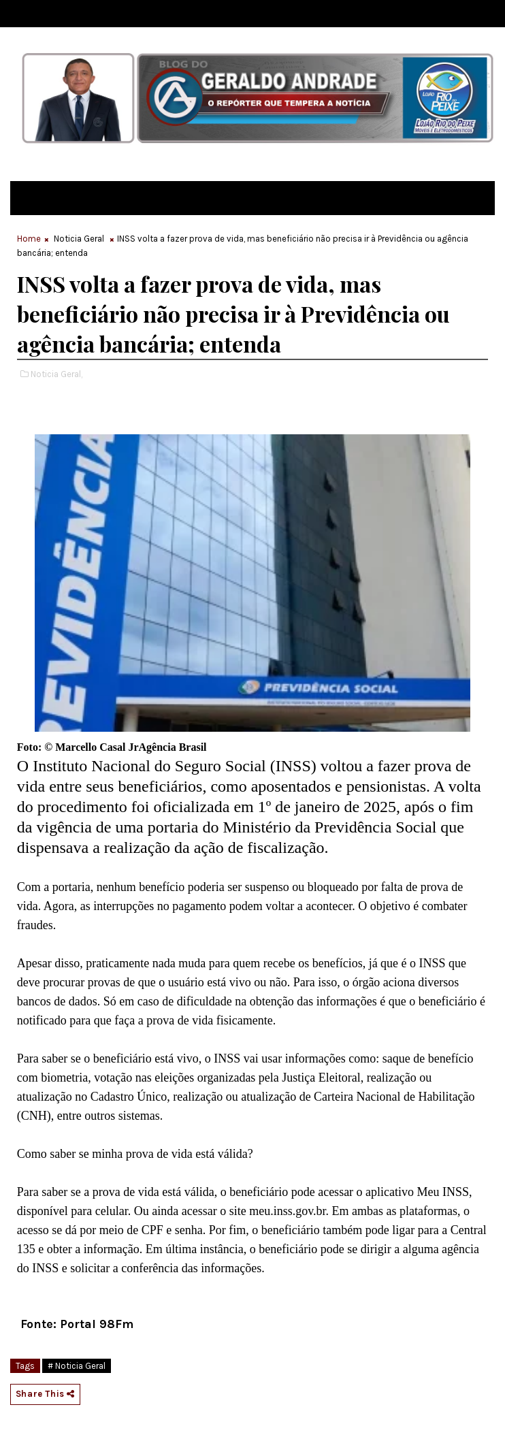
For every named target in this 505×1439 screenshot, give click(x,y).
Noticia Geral (79, 238)
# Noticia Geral (76, 1366)
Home (29, 238)
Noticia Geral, (56, 374)
